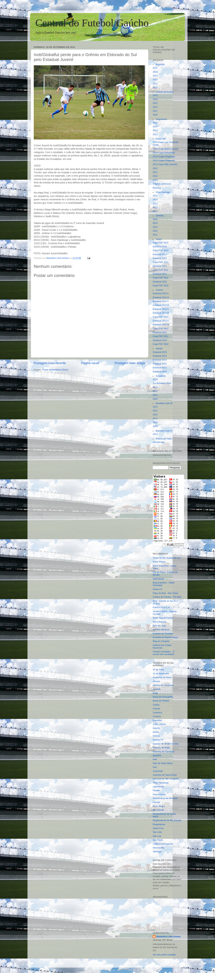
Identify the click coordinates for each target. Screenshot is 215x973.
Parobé (156, 790)
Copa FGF (161, 139)
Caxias (156, 705)
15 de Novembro (161, 673)
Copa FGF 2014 (160, 250)
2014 (155, 72)
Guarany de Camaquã (163, 751)
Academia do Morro (162, 677)
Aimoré (156, 681)
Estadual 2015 (160, 246)
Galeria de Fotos (164, 438)
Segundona (161, 119)
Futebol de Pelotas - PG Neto (167, 597)
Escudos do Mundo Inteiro (165, 637)
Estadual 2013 (160, 258)
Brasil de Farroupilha (163, 697)
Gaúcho (156, 728)
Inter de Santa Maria (163, 763)
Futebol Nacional (161, 629)
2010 (155, 87)
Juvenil (159, 290)
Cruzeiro (157, 716)
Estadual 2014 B (161, 305)
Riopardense (159, 824)
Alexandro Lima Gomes (168, 936)
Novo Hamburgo (161, 783)
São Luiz (157, 836)
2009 (155, 180)
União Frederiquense (163, 844)
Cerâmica (157, 712)
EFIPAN (160, 216)
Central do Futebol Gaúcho (92, 23)
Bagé (155, 693)
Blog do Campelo (161, 641)
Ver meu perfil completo (164, 954)
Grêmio (156, 736)
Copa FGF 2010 (160, 285)
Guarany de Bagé (161, 747)
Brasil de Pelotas (161, 701)
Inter (155, 759)
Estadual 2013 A (161, 309)
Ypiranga (157, 851)
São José (157, 832)
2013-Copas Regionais (164, 160)
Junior (159, 239)
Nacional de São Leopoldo (165, 779)
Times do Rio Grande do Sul (166, 558)
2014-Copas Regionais (164, 156)
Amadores (161, 376)
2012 (155, 79)
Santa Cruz (158, 828)
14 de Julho (158, 669)
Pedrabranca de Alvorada (165, 798)
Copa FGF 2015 (160, 243)
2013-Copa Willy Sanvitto (165, 164)
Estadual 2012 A (161, 321)
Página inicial (90, 363)
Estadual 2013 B (161, 313)
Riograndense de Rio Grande (167, 820)
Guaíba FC (158, 740)
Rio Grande (158, 810)
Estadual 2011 (160, 274)
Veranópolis (158, 848)
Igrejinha (157, 755)
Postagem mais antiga (130, 363)
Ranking (157, 188)
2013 (155, 76)
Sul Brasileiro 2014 (162, 383)
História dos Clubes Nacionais (162, 646)
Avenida (157, 689)
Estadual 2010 (160, 282)
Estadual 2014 (160, 254)
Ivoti (155, 767)
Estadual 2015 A (161, 293)
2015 (155, 68)
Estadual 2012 (160, 266)
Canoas (156, 708)
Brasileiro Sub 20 (164, 403)
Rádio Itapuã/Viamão (163, 618)
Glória (156, 732)
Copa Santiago (163, 192)
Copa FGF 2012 (160, 270)
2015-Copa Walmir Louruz (165, 149)
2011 (155, 83)
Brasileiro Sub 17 (164, 431)
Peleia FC (157, 589)
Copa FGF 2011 (160, 278)
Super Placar (159, 562)
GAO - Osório (159, 724)
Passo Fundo (159, 794)
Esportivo (157, 720)
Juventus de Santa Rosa (165, 775)
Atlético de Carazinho (163, 685)
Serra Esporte (159, 622)
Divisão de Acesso (165, 92)
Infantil (159, 348)
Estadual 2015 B (161, 297)
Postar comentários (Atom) (55, 370)
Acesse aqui (159, 442)
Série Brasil (158, 579)
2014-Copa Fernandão (164, 153)
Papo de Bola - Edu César (165, 593)
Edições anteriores (162, 184)
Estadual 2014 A (161, 301)
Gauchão (160, 64)
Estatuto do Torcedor (163, 633)
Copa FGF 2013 (160, 262)
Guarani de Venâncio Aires (166, 744)
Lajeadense (158, 786)
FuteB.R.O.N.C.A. (161, 607)
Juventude (158, 771)
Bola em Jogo (159, 626)
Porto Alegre (159, 806)
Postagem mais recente (50, 363)
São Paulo (158, 840)
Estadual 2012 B (161, 324)
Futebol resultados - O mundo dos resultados (163, 653)
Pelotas (156, 802)
